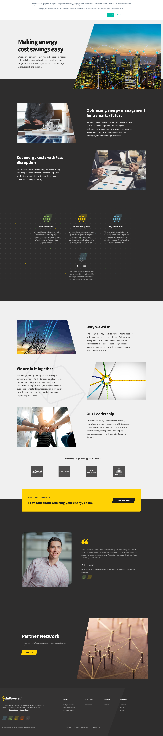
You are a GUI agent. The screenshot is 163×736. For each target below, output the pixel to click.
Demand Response (69, 708)
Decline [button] (119, 15)
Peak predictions (68, 705)
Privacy (68, 728)
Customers (88, 705)
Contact (122, 710)
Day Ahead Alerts (68, 710)
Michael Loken (87, 565)
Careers (122, 708)
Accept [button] (111, 15)
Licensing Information (81, 728)
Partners (106, 705)
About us (123, 705)
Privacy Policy (24, 710)
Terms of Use (13, 710)
